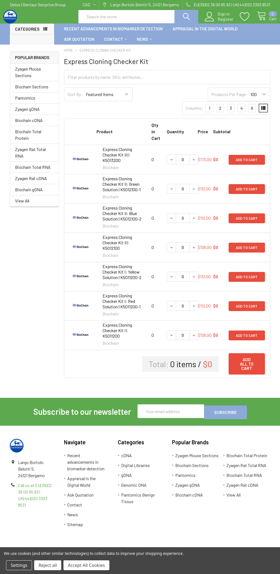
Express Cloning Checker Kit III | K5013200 (117, 160)
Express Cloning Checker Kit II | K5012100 (117, 247)
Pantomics (25, 102)
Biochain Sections (31, 91)
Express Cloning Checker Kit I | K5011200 (117, 335)
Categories (27, 33)
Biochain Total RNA (33, 172)
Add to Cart (247, 164)
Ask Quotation (79, 44)
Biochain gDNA (29, 194)
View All (22, 205)
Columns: (194, 112)
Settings (19, 565)
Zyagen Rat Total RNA (30, 157)
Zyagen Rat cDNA (31, 183)
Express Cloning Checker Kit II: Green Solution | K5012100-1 (122, 189)
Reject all (48, 565)
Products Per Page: (229, 99)
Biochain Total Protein (28, 140)
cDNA (126, 459)
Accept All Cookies (86, 565)
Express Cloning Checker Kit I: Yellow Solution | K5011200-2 (122, 277)
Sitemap (75, 528)
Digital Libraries (135, 469)
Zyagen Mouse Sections (28, 77)
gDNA (126, 479)
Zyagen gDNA (27, 114)
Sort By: (75, 99)
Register (219, 22)
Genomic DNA (134, 488)
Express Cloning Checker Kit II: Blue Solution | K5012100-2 (122, 218)
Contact (115, 44)
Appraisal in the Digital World (205, 33)
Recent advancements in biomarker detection (113, 33)
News (144, 44)
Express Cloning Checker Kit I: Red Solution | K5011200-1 (122, 306)
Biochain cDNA (29, 125)
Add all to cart (246, 369)
